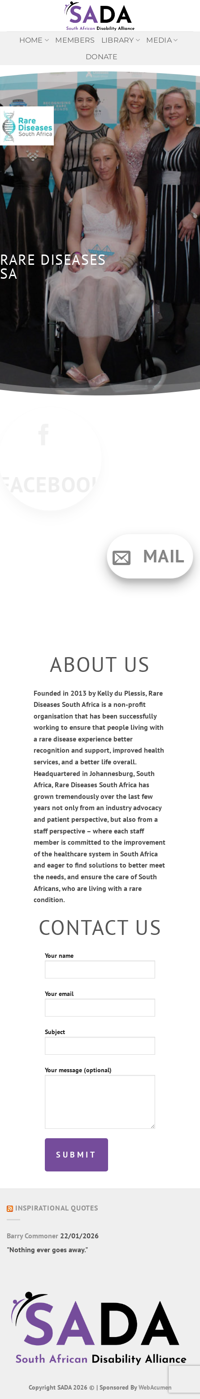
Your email (100, 1006)
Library (120, 40)
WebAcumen (155, 1387)
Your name (100, 968)
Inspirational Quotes (56, 1207)
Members (75, 40)
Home (34, 40)
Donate (101, 57)
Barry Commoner (32, 1235)
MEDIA (162, 40)
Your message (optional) (100, 1101)
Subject (100, 1044)
